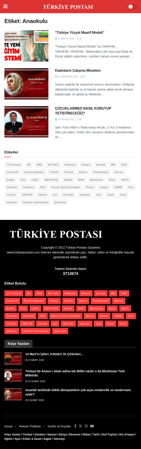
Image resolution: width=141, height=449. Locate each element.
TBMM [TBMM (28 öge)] (118, 187)
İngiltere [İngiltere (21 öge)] (85, 194)
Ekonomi (74, 434)
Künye (8, 426)
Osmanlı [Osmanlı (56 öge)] (12, 187)
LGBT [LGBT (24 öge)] (35, 179)
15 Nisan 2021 (65, 119)
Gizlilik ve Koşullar (59, 426)
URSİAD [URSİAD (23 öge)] (27, 194)
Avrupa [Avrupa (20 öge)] (100, 164)
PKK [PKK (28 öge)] (43, 187)
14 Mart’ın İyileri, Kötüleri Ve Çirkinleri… (54, 354)
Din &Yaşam (126, 434)
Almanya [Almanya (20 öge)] (70, 164)
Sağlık (47, 438)
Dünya (63, 434)
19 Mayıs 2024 (64, 38)
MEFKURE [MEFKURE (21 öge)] (51, 179)
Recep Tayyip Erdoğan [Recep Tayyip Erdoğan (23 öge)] (65, 187)
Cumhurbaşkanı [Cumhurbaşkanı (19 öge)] (34, 172)
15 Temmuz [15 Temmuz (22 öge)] (14, 164)
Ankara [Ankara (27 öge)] (86, 164)
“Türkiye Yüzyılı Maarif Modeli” (79, 32)
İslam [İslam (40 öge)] (110, 194)
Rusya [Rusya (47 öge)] (90, 187)
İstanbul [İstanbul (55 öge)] (12, 202)
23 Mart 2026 (34, 360)
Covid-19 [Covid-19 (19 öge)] (12, 172)
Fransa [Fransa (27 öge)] (68, 172)
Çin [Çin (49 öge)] (55, 194)
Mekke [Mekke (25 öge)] (68, 179)
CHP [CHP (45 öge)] (124, 164)
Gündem (40, 434)
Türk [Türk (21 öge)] (131, 187)
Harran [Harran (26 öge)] (118, 172)
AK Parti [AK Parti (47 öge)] (53, 164)
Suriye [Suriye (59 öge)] (104, 187)
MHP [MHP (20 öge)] (81, 179)
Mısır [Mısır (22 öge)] (112, 179)
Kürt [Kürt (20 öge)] (23, 179)
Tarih (96, 434)
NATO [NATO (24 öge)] (125, 179)
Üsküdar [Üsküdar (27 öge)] (68, 194)
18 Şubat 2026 (35, 381)
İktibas (86, 434)
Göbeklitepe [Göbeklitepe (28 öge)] (100, 172)
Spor (18, 438)
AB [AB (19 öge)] (29, 164)
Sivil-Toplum (109, 434)
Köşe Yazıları (12, 434)
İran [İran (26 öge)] (98, 194)
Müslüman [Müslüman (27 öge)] (96, 179)
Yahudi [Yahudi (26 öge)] (42, 194)
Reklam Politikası (30, 426)
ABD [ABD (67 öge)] (39, 164)
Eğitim (8, 438)
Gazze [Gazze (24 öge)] (83, 172)
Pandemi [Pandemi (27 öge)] (28, 187)
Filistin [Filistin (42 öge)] (54, 172)
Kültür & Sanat (32, 438)
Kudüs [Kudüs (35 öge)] (11, 179)
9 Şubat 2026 (34, 400)
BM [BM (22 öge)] (113, 164)
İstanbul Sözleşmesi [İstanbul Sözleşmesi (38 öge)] (35, 202)
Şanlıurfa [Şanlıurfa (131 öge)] (60, 202)
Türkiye (27, 434)
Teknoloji (59, 438)
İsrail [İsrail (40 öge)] (123, 194)
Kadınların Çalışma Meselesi (78, 70)
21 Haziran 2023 (66, 76)
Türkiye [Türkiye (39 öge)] (11, 194)
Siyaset (52, 434)
